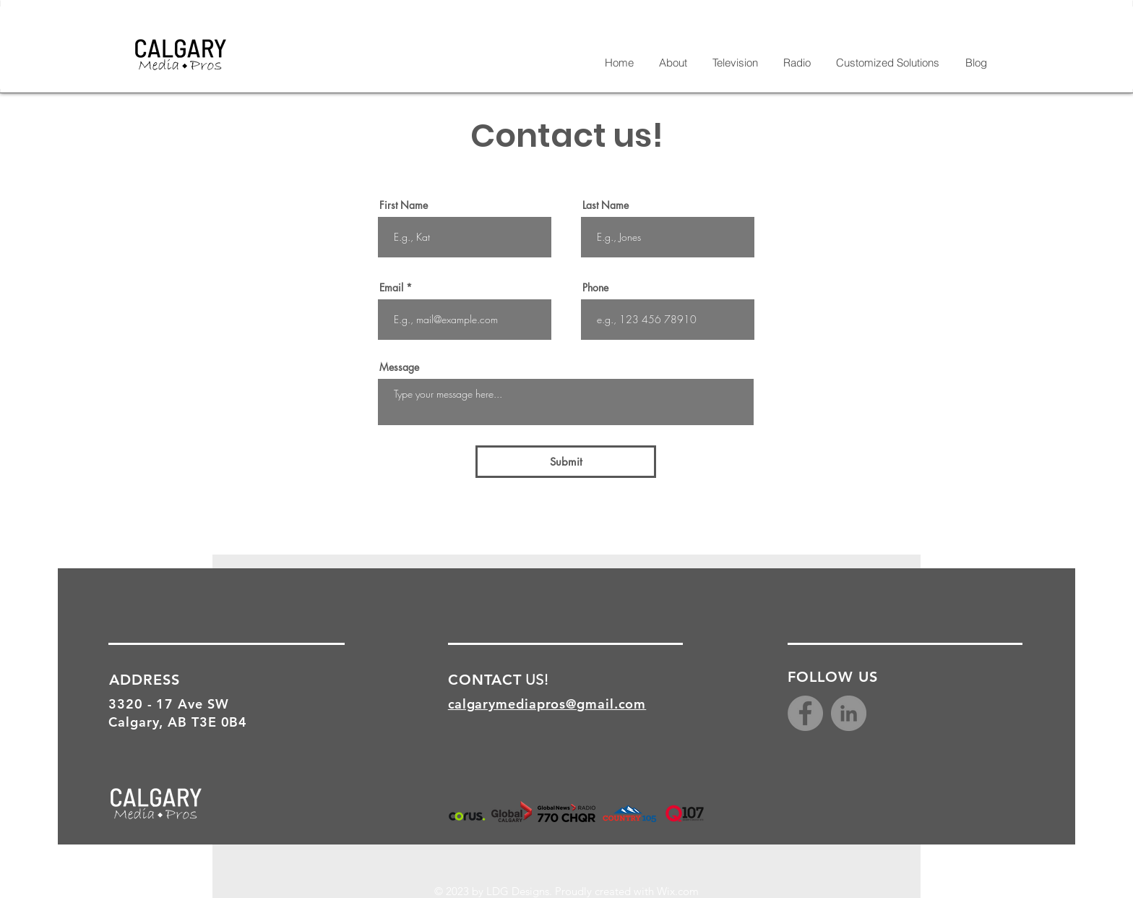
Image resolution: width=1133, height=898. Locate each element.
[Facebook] (805, 713)
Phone (595, 288)
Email (391, 288)
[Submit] (565, 461)
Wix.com (678, 891)
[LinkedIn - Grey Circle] (848, 713)
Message (399, 367)
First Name (403, 205)
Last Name (605, 205)
